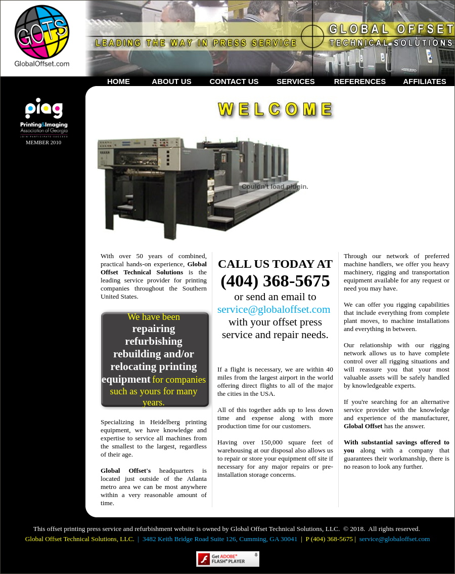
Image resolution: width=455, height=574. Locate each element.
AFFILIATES (424, 81)
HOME (118, 81)
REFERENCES (360, 81)
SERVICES (296, 81)
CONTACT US (233, 81)
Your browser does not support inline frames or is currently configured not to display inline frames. (36, 222)
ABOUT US (171, 81)
